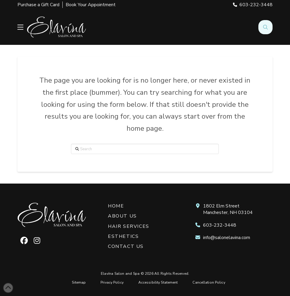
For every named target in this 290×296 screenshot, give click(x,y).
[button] (20, 27)
